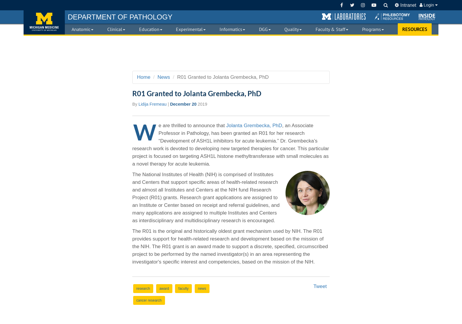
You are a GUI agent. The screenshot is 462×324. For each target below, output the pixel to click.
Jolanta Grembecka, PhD (254, 125)
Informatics (232, 29)
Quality (293, 29)
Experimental (191, 29)
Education (150, 29)
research (143, 289)
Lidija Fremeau (152, 104)
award (164, 289)
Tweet (320, 286)
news (202, 289)
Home (143, 77)
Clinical (116, 29)
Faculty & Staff (332, 29)
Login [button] (429, 5)
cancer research (149, 300)
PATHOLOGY (120, 17)
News (164, 77)
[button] (344, 16)
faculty (183, 289)
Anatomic (82, 29)
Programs (373, 29)
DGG (265, 29)
